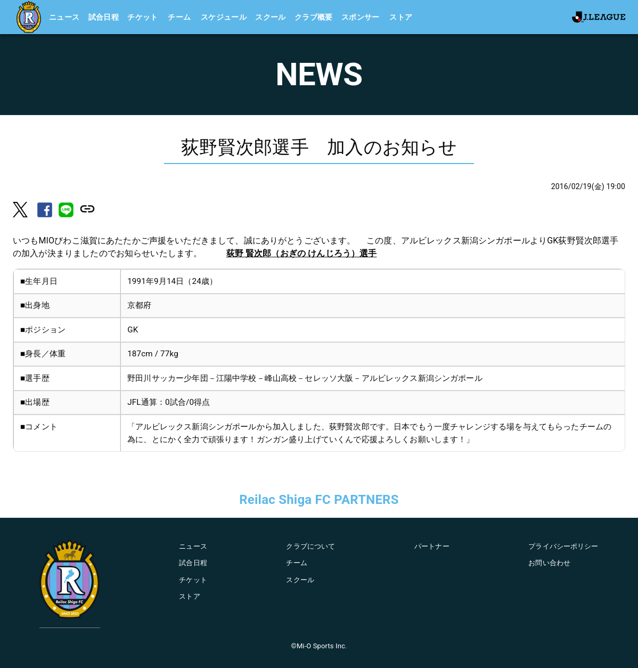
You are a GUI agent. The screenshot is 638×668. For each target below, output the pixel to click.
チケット (142, 17)
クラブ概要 (314, 17)
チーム (179, 17)
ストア (400, 17)
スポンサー (360, 17)
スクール (270, 17)
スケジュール (224, 17)
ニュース (64, 17)
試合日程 (103, 17)
